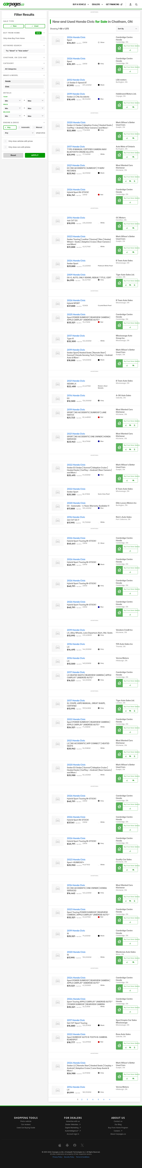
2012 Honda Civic (76, 80)
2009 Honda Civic (76, 274)
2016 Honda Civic (76, 517)
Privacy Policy (57, 1157)
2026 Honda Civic (76, 37)
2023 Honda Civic (76, 236)
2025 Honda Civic (76, 314)
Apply (35, 155)
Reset (13, 155)
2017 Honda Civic (76, 146)
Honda (24, 81)
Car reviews (26, 1124)
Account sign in (73, 1134)
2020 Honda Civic (76, 122)
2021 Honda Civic (76, 165)
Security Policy (69, 1157)
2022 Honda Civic (76, 465)
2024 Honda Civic (76, 260)
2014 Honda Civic (76, 217)
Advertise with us (73, 1121)
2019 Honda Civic (76, 94)
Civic (24, 86)
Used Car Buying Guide (26, 1128)
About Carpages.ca (118, 1134)
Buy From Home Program (118, 1128)
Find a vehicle (25, 1121)
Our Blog (118, 1124)
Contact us (118, 1121)
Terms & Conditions (82, 1157)
